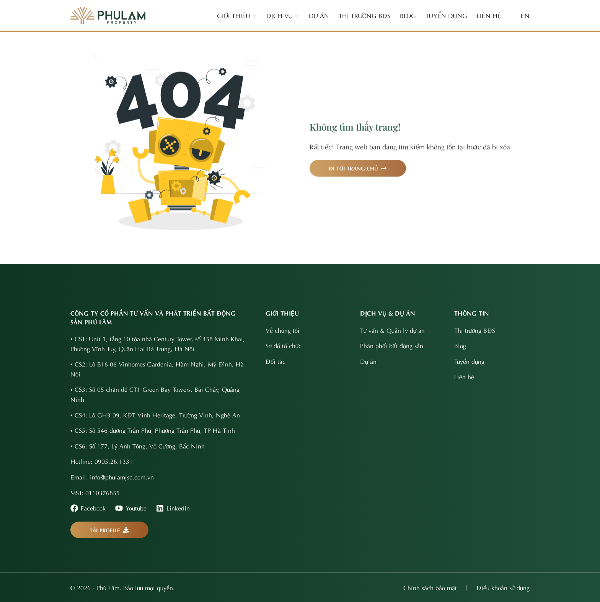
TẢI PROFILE (109, 530)
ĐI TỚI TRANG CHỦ (358, 176)
